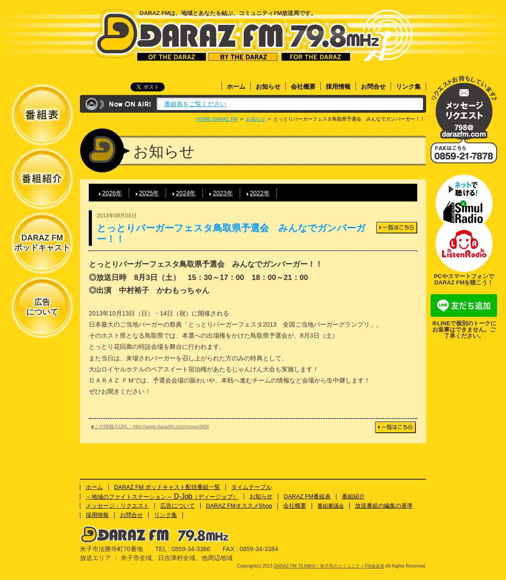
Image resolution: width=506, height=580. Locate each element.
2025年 (149, 193)
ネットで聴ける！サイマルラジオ (464, 198)
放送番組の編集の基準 (384, 505)
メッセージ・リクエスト (464, 107)
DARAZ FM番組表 (307, 496)
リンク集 (408, 86)
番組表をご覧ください (195, 103)
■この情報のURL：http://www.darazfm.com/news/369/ (150, 426)
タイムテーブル (251, 487)
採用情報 (338, 86)
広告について (42, 307)
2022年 (260, 193)
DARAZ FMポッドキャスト (42, 242)
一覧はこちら (396, 227)
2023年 (223, 193)
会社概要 (303, 86)
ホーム (236, 86)
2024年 (186, 193)
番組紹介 (353, 496)
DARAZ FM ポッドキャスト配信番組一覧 (167, 487)
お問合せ (373, 86)
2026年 (112, 193)
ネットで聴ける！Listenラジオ (464, 247)
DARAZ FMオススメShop (239, 505)
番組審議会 (330, 506)
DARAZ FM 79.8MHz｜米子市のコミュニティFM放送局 (238, 35)
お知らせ (268, 86)
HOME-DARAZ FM (216, 119)
